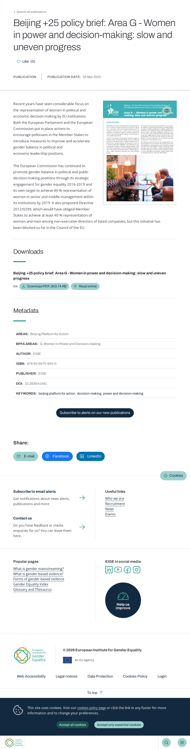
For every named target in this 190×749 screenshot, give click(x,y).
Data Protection (100, 676)
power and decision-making (124, 393)
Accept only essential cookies (119, 725)
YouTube (118, 569)
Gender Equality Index (30, 584)
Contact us (22, 518)
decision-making (90, 393)
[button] (25, 456)
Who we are (114, 498)
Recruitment (115, 503)
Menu (182, 742)
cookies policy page (91, 708)
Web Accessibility (31, 676)
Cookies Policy (135, 676)
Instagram (137, 569)
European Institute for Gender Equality (14, 742)
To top (92, 693)
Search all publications (31, 11)
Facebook (128, 569)
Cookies (176, 476)
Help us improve (123, 606)
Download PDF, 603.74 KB (46, 286)
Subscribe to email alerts (34, 492)
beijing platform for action (57, 393)
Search (166, 742)
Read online (88, 286)
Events (110, 514)
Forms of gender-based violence (38, 578)
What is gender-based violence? (38, 573)
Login (162, 676)
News (109, 509)
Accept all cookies (72, 725)
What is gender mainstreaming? (38, 568)
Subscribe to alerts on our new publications (95, 413)
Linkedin (109, 569)
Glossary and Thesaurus (32, 589)
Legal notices (66, 676)
